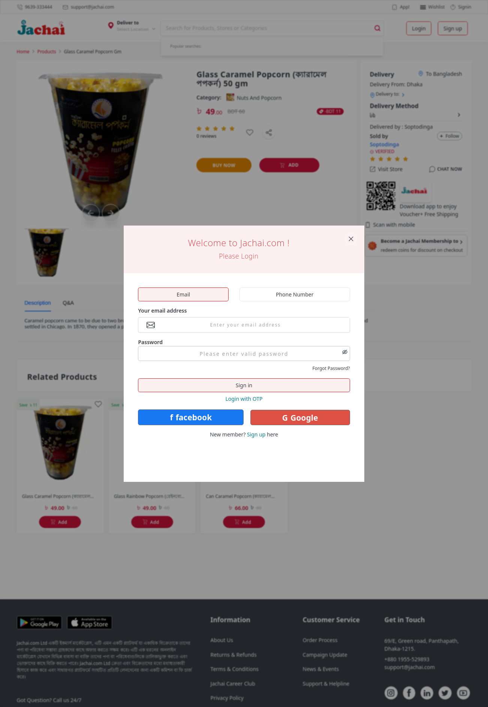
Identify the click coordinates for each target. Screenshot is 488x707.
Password (150, 342)
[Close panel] (350, 239)
